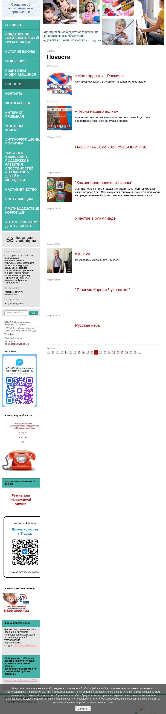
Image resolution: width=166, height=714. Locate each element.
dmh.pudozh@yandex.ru (16, 344)
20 (92, 352)
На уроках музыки (13, 303)
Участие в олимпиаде (95, 218)
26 (118, 352)
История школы (20, 51)
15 (70, 352)
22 (100, 352)
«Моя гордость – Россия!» (99, 75)
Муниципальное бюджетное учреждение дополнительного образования (70, 36)
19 (87, 352)
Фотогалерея (17, 103)
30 (135, 352)
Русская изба (87, 325)
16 (75, 352)
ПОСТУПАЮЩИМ (19, 199)
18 (83, 352)
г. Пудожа (94, 40)
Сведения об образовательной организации (22, 38)
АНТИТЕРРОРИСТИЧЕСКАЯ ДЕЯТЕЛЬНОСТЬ (22, 224)
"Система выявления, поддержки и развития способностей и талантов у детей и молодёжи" (19, 166)
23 (105, 352)
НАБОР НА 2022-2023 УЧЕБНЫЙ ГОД (110, 147)
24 (109, 352)
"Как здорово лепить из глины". (104, 182)
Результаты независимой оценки (20, 499)
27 (122, 352)
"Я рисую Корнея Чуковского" (102, 289)
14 (66, 352)
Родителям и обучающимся (20, 72)
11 (53, 352)
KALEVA (83, 254)
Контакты (14, 93)
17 (79, 352)
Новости (13, 84)
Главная (13, 25)
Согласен (83, 708)
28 (126, 352)
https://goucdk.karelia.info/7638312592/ (25, 680)
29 (131, 352)
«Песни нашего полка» (96, 111)
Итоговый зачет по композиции (14, 293)
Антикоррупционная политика (22, 141)
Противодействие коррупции (22, 210)
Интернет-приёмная (14, 114)
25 (113, 352)
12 (57, 352)
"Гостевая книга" (14, 128)
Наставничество (21, 189)
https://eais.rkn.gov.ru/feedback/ (31, 645)
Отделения (15, 61)
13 (61, 352)
